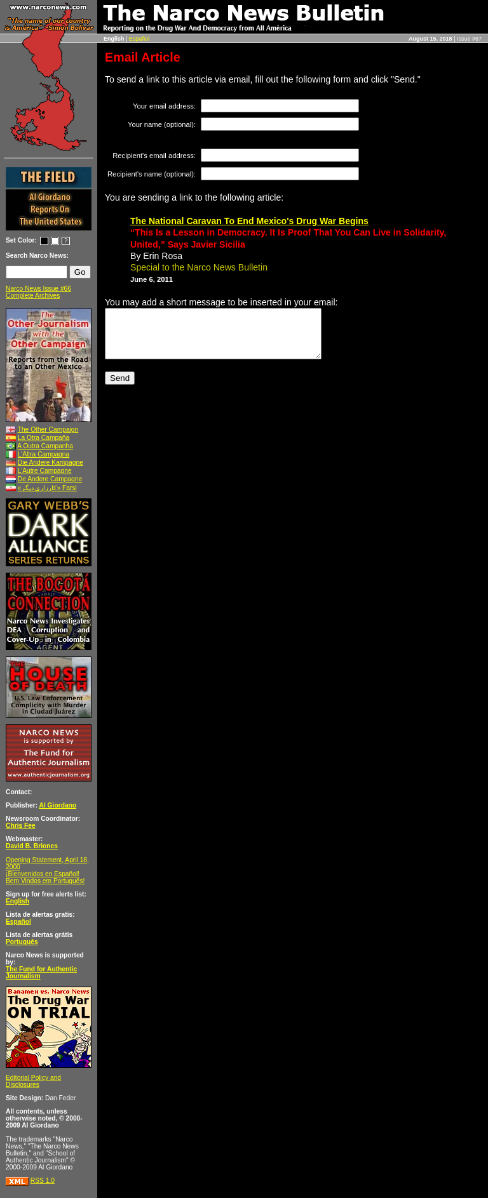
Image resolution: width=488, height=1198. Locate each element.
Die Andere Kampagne (50, 462)
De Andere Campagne (50, 479)
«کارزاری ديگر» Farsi (47, 487)
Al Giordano (58, 805)
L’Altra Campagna (43, 454)
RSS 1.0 (42, 1180)
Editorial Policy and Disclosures (33, 1081)
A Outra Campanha (45, 446)
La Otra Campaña (43, 437)
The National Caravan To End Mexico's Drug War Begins (249, 221)
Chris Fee (21, 825)
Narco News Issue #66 (38, 288)
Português (22, 941)
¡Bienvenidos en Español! (42, 873)
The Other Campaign (48, 429)
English (17, 901)
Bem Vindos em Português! (45, 880)
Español (139, 39)
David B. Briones (32, 845)
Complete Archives (33, 295)
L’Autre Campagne (45, 470)
